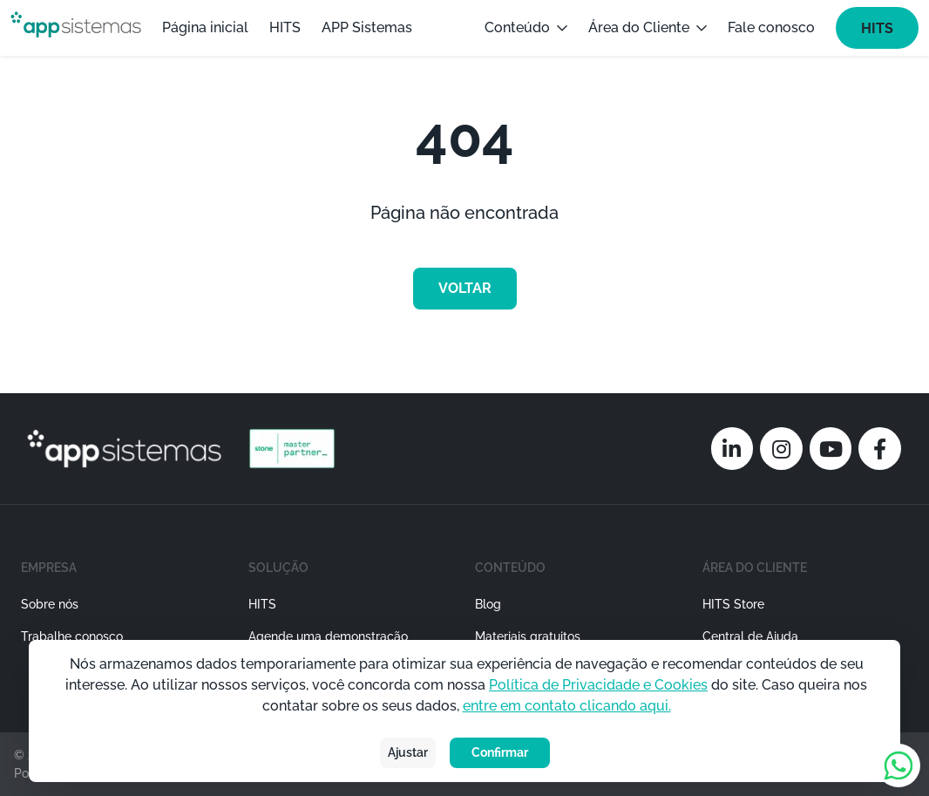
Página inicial (205, 27)
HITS (285, 27)
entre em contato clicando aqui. (567, 705)
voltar (465, 288)
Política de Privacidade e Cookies (598, 685)
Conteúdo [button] (526, 27)
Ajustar (408, 752)
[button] (351, 629)
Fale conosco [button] (771, 27)
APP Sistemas (367, 27)
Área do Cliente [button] (647, 27)
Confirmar (499, 752)
